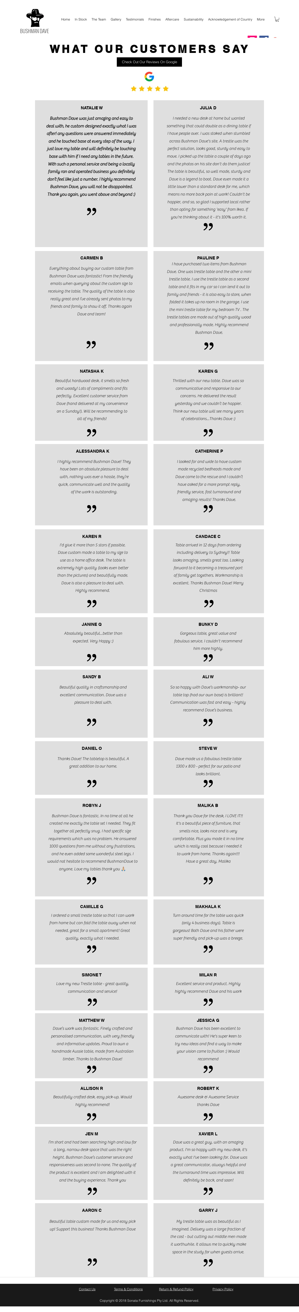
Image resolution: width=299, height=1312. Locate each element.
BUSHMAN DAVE (34, 30)
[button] (277, 19)
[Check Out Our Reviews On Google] (149, 62)
